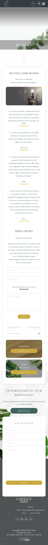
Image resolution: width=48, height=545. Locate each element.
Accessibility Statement (15, 535)
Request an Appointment (24, 410)
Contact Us (24, 372)
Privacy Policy (29, 535)
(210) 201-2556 (35, 513)
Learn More (24, 351)
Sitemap (38, 535)
